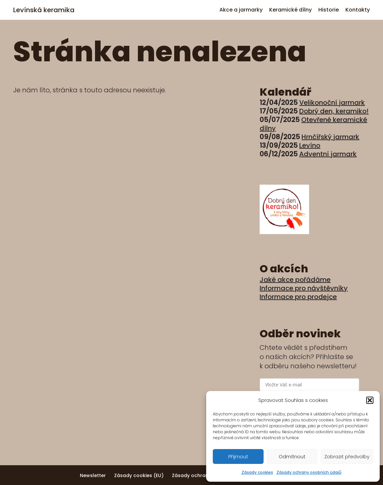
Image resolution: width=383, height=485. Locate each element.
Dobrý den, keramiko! (333, 111)
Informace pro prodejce (298, 296)
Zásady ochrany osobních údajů (308, 472)
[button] (370, 400)
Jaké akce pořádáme (295, 279)
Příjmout (238, 456)
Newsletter (93, 475)
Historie (328, 10)
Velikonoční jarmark (332, 102)
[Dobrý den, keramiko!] (284, 231)
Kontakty (357, 10)
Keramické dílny (290, 10)
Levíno (309, 145)
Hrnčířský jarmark (330, 136)
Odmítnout (292, 456)
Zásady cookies (257, 472)
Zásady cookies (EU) (139, 475)
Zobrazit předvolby (346, 456)
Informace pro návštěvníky (304, 288)
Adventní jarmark (328, 154)
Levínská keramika (44, 10)
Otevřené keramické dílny (313, 124)
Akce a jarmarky (241, 10)
